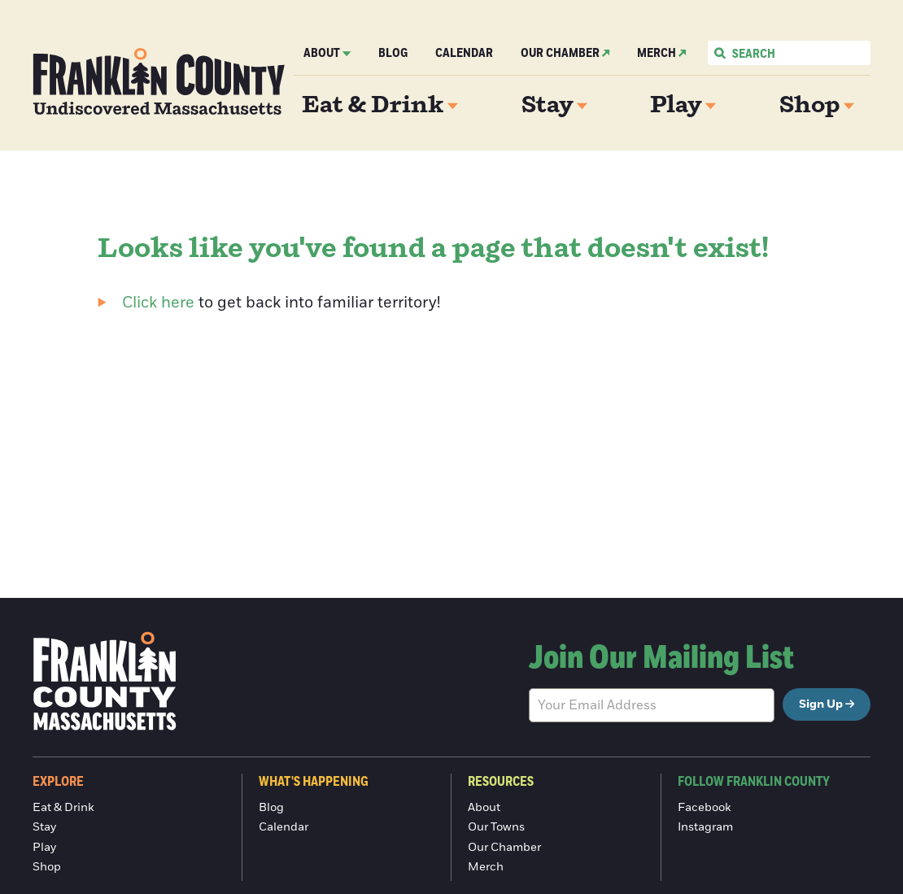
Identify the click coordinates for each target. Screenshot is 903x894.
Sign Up (821, 704)
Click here (158, 302)
